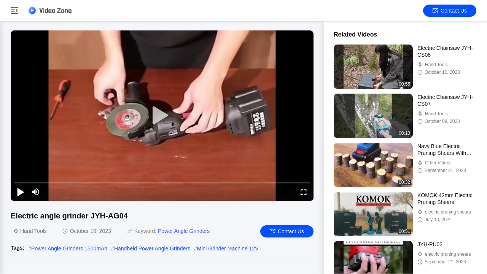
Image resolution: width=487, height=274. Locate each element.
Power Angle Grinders (184, 231)
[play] (162, 115)
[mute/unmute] (35, 192)
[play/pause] (20, 192)
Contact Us (450, 11)
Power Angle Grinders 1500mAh (69, 248)
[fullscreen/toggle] (303, 192)
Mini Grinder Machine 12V (228, 248)
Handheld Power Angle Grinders (152, 248)
